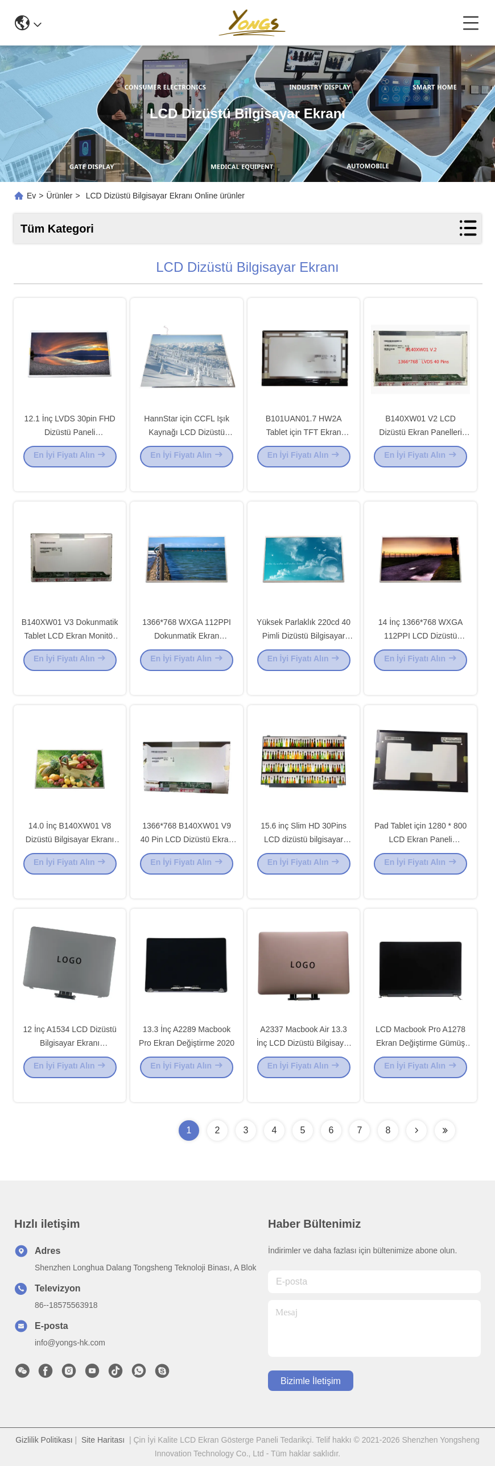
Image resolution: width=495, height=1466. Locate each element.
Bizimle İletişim (310, 1381)
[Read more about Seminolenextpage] (416, 1130)
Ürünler (60, 195)
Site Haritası (103, 1439)
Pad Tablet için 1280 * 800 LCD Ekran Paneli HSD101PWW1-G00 (420, 855)
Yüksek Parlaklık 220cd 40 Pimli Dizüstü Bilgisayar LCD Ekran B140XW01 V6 (303, 651)
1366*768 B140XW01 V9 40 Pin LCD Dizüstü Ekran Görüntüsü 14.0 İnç (187, 855)
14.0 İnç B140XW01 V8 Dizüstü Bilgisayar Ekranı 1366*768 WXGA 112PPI (70, 855)
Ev (31, 195)
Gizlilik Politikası (43, 1439)
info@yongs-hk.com (70, 1342)
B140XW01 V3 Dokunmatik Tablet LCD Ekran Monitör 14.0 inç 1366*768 (70, 651)
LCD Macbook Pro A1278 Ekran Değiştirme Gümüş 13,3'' (420, 1059)
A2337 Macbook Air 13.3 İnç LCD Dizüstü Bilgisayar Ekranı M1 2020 (304, 1059)
